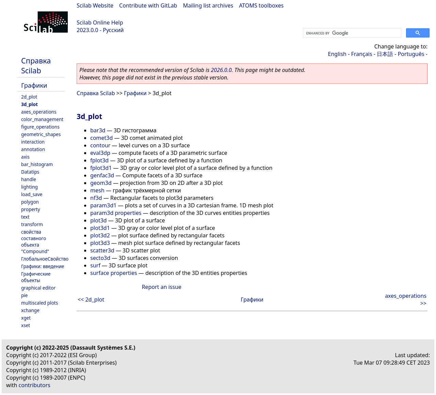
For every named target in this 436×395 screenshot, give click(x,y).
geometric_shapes (41, 134)
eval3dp (100, 153)
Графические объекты (35, 276)
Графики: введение (42, 266)
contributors (34, 385)
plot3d (98, 220)
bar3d (97, 130)
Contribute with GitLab (148, 5)
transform (32, 224)
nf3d (96, 198)
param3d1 (103, 205)
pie (24, 295)
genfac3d (102, 175)
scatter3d (102, 250)
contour (100, 145)
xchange (30, 310)
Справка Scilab (36, 65)
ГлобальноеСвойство (44, 258)
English (337, 54)
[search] (351, 33)
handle (28, 179)
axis (25, 156)
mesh (97, 190)
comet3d (101, 138)
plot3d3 (100, 243)
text (25, 217)
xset (25, 325)
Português (411, 54)
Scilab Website (95, 5)
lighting (29, 187)
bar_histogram (37, 164)
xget (26, 317)
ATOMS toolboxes (261, 5)
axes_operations (39, 111)
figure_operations (40, 126)
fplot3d (99, 160)
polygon (30, 202)
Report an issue (161, 287)
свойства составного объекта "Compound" (35, 241)
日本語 (385, 54)
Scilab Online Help (100, 22)
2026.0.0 (221, 70)
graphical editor (38, 287)
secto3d (100, 258)
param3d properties (115, 213)
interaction (33, 141)
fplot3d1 (101, 168)
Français (361, 54)
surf (95, 265)
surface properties (113, 273)
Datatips (30, 172)
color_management (42, 119)
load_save (31, 194)
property (30, 209)
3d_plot (29, 104)
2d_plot (29, 96)
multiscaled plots (39, 302)
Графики (34, 85)
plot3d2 (100, 235)
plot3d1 (100, 228)
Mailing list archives (208, 5)
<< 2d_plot (91, 299)
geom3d (101, 183)
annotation (33, 149)
